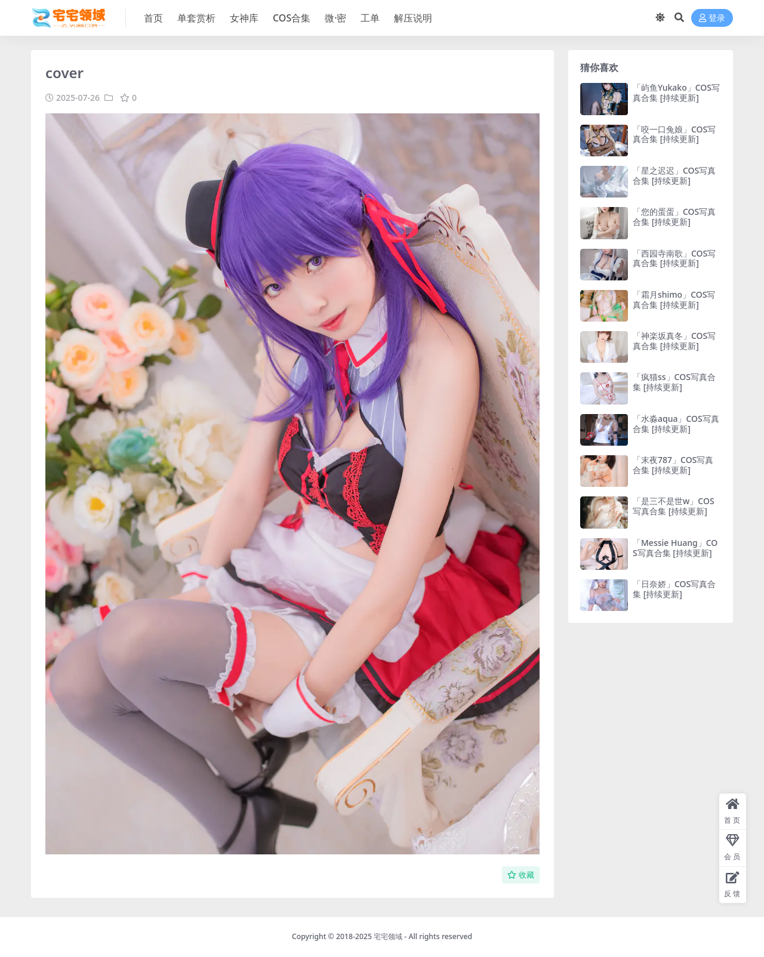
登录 (712, 18)
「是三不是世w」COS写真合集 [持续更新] (673, 506)
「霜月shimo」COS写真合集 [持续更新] (674, 299)
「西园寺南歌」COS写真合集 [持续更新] (674, 258)
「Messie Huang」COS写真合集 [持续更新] (675, 547)
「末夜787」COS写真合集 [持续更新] (673, 465)
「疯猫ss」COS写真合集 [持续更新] (674, 382)
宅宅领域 (388, 936)
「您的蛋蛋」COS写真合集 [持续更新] (674, 216)
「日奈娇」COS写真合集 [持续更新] (674, 589)
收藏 (520, 874)
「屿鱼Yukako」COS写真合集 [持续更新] (676, 92)
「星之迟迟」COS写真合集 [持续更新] (674, 175)
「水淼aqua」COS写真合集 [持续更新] (676, 423)
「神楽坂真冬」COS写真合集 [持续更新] (674, 340)
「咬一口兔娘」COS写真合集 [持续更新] (674, 134)
